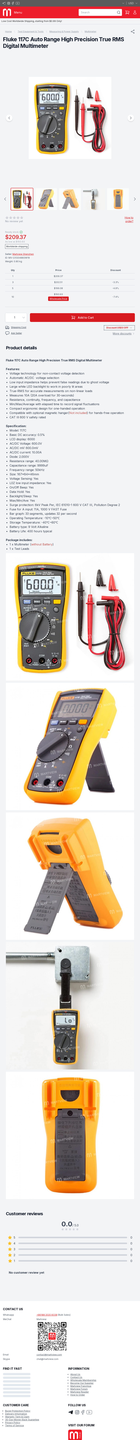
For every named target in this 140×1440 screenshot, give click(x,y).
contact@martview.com (49, 1354)
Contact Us (76, 1377)
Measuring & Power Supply (64, 31)
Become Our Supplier (82, 1383)
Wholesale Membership (83, 1380)
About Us (75, 1374)
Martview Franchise (80, 1386)
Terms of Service (14, 1425)
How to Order (77, 1394)
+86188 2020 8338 (47, 1314)
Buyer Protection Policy (17, 1411)
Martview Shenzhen (23, 254)
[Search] (118, 12)
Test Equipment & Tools (31, 31)
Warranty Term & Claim (17, 1416)
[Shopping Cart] (127, 12)
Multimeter (90, 31)
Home (8, 31)
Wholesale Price (58, 298)
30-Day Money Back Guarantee (22, 1419)
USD (133, 3)
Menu (18, 12)
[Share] (132, 31)
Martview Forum (79, 1389)
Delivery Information (16, 1413)
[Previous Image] (9, 118)
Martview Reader (79, 1392)
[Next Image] (131, 118)
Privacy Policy (12, 1422)
